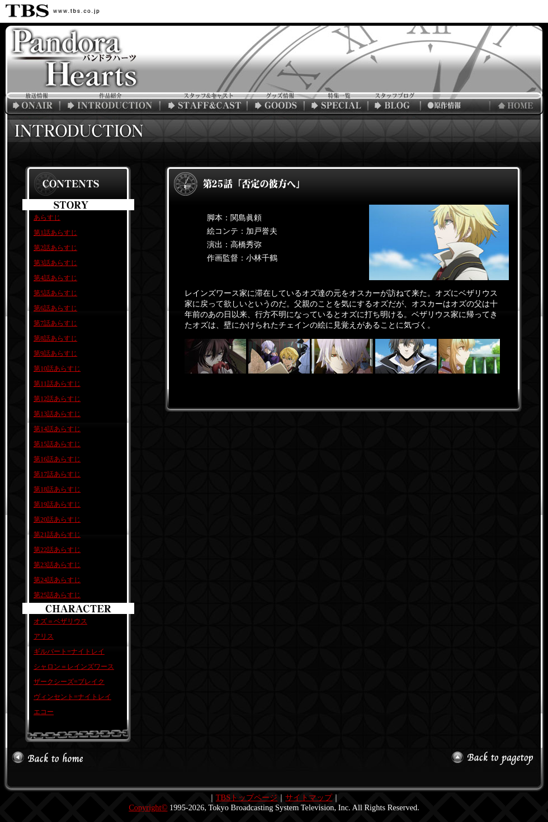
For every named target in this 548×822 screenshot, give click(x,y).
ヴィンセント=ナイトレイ (72, 697)
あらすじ (47, 217)
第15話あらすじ (57, 444)
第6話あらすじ (55, 308)
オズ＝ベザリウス (60, 621)
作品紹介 (112, 104)
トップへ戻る (47, 757)
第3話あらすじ (55, 263)
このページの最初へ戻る (495, 757)
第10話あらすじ (57, 368)
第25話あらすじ (57, 595)
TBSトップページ (246, 797)
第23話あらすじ (57, 565)
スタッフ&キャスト (205, 104)
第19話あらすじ (57, 504)
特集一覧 (340, 104)
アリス (44, 636)
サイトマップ (308, 797)
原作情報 (454, 104)
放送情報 (31, 104)
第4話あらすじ (55, 278)
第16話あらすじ (57, 459)
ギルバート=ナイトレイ (69, 651)
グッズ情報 (278, 104)
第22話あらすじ (57, 550)
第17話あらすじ (57, 474)
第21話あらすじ (57, 534)
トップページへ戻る (517, 104)
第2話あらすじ (55, 248)
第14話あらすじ (57, 429)
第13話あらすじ (57, 414)
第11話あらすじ (57, 384)
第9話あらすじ (55, 353)
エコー (44, 712)
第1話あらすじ (55, 233)
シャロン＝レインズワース (74, 666)
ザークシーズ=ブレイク (69, 682)
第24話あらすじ (57, 580)
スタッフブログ (397, 104)
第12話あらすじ (57, 399)
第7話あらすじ (55, 323)
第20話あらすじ (57, 519)
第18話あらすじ (57, 489)
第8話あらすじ (55, 338)
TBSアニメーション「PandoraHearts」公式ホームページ (70, 67)
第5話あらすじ (55, 293)
